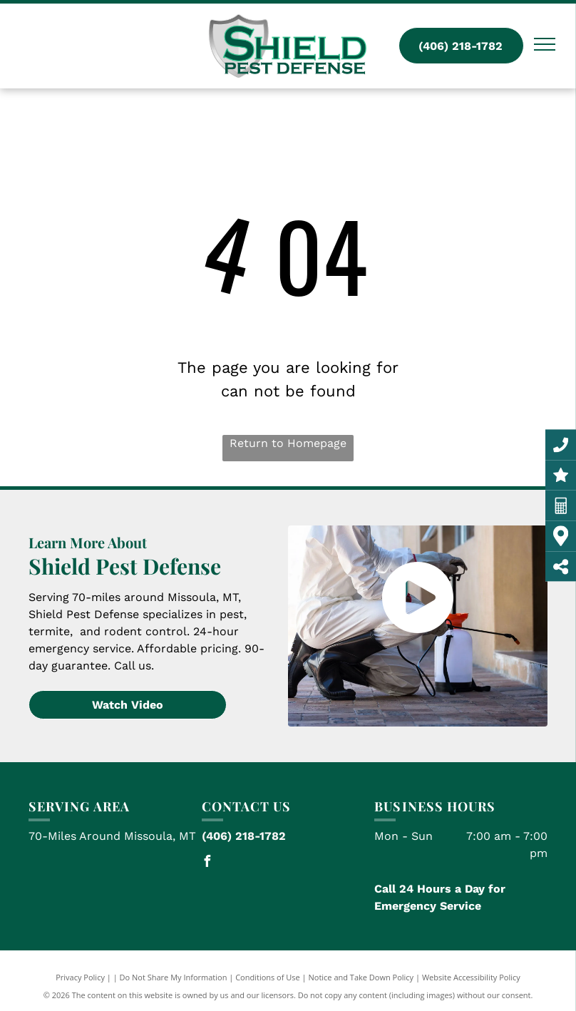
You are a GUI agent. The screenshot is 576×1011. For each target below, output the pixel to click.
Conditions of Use (267, 977)
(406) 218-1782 (244, 836)
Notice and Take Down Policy (361, 977)
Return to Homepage (288, 443)
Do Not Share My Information (173, 977)
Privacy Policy (80, 977)
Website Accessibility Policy (471, 977)
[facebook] (207, 863)
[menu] (544, 44)
